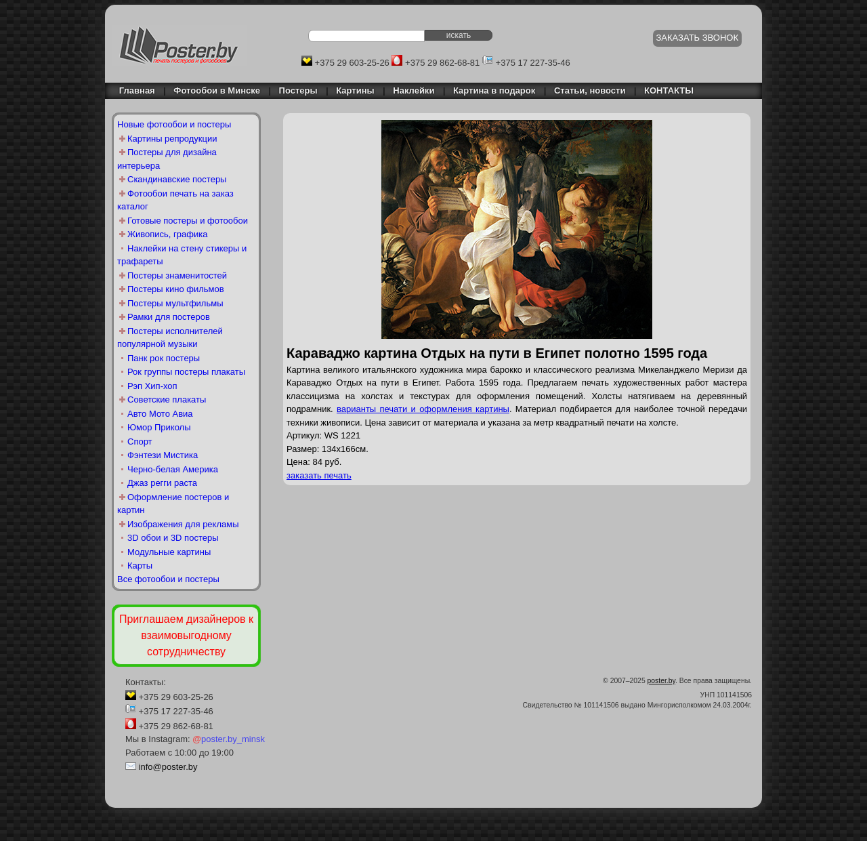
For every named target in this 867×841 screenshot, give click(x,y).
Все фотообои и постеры (168, 579)
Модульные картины (169, 552)
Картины (355, 90)
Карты (139, 565)
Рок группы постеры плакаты (186, 372)
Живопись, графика (167, 234)
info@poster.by (168, 767)
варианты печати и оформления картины (423, 409)
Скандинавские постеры (176, 179)
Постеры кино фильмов (175, 289)
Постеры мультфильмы (175, 303)
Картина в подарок (494, 90)
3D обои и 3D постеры (173, 538)
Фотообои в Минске (216, 90)
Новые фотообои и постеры (174, 124)
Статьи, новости (590, 90)
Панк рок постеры (163, 358)
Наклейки (413, 90)
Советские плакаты (166, 399)
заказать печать (319, 475)
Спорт (139, 441)
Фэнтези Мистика (162, 455)
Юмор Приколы (159, 427)
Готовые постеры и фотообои (187, 221)
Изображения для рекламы (183, 524)
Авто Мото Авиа (160, 414)
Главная (133, 90)
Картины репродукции (172, 139)
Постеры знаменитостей (177, 275)
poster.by (661, 680)
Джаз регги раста (162, 483)
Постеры (298, 90)
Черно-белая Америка (172, 469)
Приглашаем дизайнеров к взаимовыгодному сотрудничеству (186, 635)
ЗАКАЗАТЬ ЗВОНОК (697, 38)
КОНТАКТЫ (669, 90)
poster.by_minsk (228, 739)
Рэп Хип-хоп (152, 386)
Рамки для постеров (168, 317)
